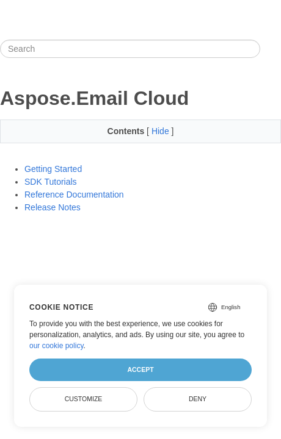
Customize (84, 398)
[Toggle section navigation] (270, 48)
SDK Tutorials (50, 182)
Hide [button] (161, 131)
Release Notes (52, 207)
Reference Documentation (74, 194)
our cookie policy (56, 345)
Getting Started (53, 169)
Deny (197, 398)
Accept (140, 369)
